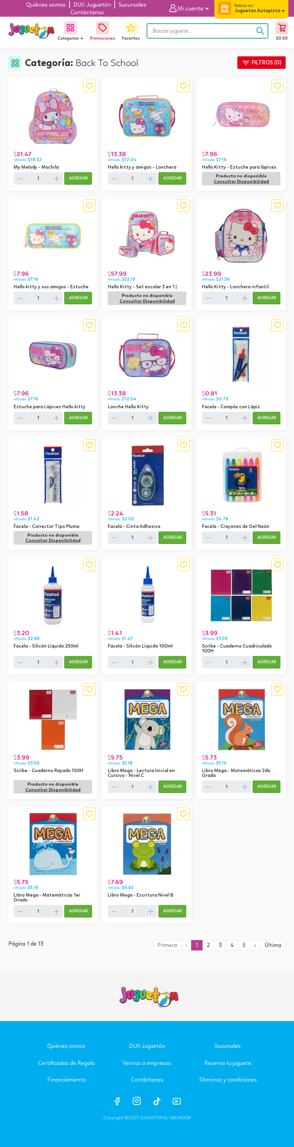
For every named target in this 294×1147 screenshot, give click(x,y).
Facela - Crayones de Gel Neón (235, 526)
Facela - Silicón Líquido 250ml (46, 646)
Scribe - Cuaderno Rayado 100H (48, 770)
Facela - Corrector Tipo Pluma (46, 526)
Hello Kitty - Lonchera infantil (235, 286)
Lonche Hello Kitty (128, 406)
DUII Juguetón (147, 1046)
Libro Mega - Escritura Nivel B (140, 895)
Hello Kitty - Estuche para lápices (239, 167)
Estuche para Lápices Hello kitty (49, 406)
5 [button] (244, 945)
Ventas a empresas (147, 1063)
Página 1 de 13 (25, 944)
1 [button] (197, 945)
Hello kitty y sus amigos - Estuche (51, 286)
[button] (191, 8)
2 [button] (208, 945)
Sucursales (227, 1046)
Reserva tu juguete (227, 1063)
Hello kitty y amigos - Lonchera (142, 167)
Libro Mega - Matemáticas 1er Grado (47, 897)
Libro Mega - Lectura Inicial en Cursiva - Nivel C (141, 773)
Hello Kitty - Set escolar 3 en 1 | (142, 286)
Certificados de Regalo (66, 1063)
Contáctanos (147, 1079)
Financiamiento (66, 1079)
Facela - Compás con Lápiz (231, 406)
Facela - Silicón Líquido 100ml (140, 646)
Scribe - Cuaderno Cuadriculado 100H (237, 648)
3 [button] (220, 945)
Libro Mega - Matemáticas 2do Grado (236, 773)
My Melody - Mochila (36, 167)
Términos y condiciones (227, 1079)
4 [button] (232, 945)
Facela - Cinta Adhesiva (134, 526)
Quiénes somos (66, 1046)
